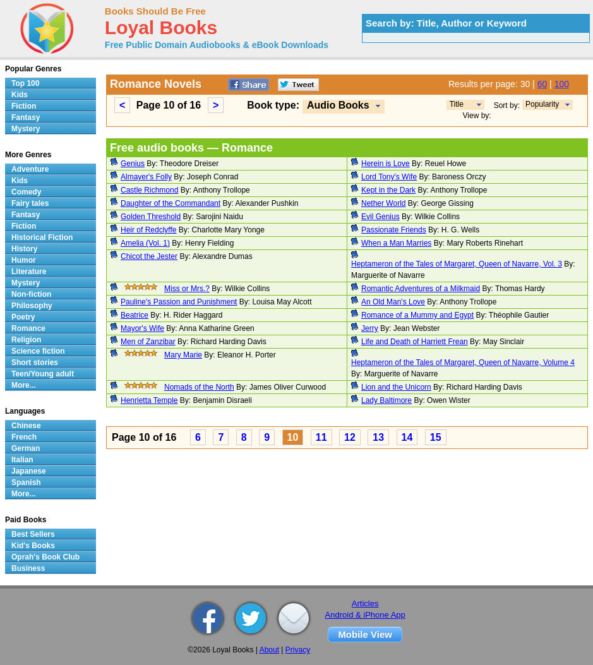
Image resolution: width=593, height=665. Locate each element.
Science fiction (38, 351)
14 (407, 437)
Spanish (26, 482)
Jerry (369, 328)
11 (321, 437)
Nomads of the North (199, 387)
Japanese (28, 471)
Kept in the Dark (388, 190)
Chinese (26, 425)
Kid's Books (33, 545)
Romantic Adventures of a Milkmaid (420, 288)
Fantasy (25, 117)
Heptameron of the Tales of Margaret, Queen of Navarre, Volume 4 (463, 362)
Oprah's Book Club (45, 557)
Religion (26, 339)
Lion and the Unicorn (396, 387)
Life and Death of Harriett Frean (414, 341)
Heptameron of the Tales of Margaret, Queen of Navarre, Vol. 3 (456, 264)
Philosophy (31, 305)
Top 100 (25, 83)
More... (23, 385)
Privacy (297, 649)
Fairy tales (30, 203)
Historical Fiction (42, 237)
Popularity (542, 104)
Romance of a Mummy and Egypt (417, 315)
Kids (19, 94)
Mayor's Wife (142, 328)
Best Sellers (33, 534)
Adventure (30, 169)
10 (293, 437)
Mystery (25, 128)
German (25, 448)
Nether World (383, 203)
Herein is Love (385, 163)
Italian (22, 459)
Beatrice (134, 315)
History (24, 248)
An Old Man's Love (393, 301)
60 (542, 84)
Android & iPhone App (365, 615)
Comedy (26, 192)
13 (378, 437)
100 (561, 84)
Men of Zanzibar (148, 341)
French (24, 437)
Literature (28, 271)
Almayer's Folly (146, 176)
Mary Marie (183, 354)
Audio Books (338, 105)
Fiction (23, 106)
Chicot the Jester (149, 256)
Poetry (23, 317)
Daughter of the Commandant (170, 203)
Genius (133, 163)
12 (350, 437)
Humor (23, 260)
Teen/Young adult (42, 373)
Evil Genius (380, 216)
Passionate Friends (393, 229)
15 (435, 437)
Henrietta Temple (149, 400)
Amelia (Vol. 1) (145, 243)
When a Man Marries (396, 243)
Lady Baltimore (386, 400)
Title (457, 104)
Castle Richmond (149, 190)
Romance (28, 328)
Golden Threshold (151, 216)
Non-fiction (31, 294)
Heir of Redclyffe (148, 229)
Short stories (34, 362)
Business (28, 568)
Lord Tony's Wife (389, 176)
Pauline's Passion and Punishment (179, 301)
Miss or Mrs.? (187, 288)
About (269, 649)
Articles (365, 603)
